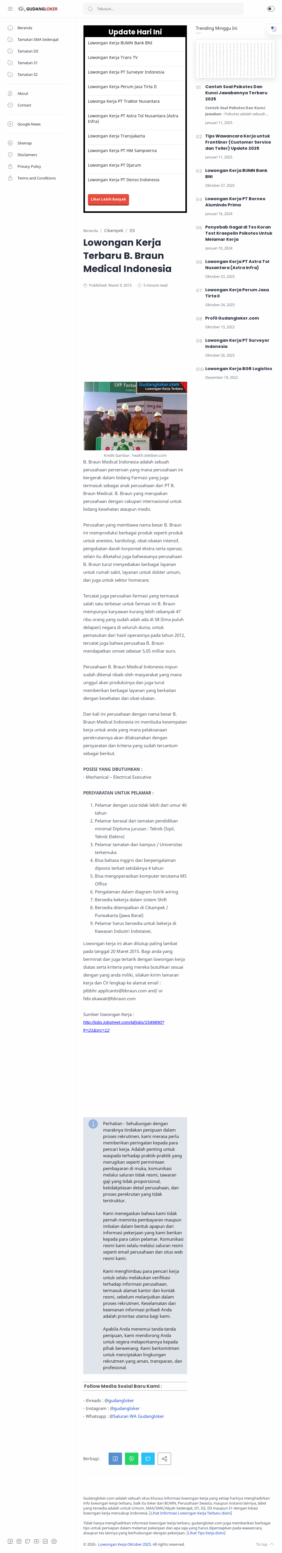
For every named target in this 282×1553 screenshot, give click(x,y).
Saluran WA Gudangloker (138, 1416)
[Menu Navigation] (10, 9)
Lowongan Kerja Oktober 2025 (124, 1544)
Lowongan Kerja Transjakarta (116, 136)
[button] (271, 8)
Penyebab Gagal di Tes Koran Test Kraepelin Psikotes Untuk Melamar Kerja (238, 233)
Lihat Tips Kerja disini (206, 1533)
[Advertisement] (179, 341)
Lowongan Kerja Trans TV (112, 57)
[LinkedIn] (45, 1541)
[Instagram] (19, 1541)
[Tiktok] (54, 1541)
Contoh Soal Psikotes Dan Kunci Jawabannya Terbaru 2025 (236, 93)
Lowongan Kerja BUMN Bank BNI (120, 43)
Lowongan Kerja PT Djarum (114, 165)
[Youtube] (36, 1541)
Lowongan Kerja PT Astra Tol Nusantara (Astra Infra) (133, 118)
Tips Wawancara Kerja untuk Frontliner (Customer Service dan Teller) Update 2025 (238, 142)
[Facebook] (10, 1541)
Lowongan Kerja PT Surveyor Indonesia (126, 72)
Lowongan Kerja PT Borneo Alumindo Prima (235, 202)
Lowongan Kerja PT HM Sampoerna (122, 150)
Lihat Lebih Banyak (108, 199)
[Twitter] (28, 1541)
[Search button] (90, 9)
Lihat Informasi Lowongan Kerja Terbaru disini (191, 1513)
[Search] (163, 9)
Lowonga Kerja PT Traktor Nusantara (124, 101)
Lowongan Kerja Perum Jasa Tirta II (122, 86)
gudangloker (121, 1400)
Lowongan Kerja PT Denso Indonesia (123, 179)
